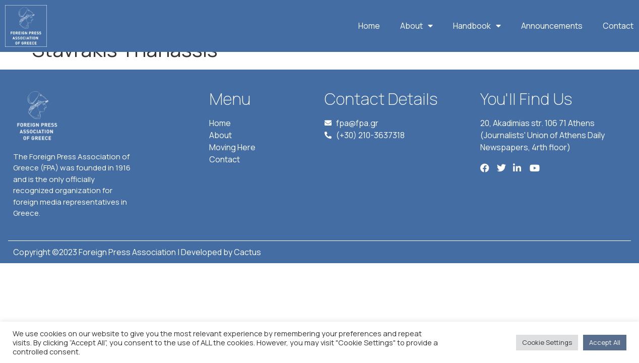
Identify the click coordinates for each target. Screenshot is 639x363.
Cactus (247, 270)
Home (369, 25)
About (416, 26)
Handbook (477, 26)
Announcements (552, 25)
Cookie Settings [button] (547, 342)
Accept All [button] (604, 342)
